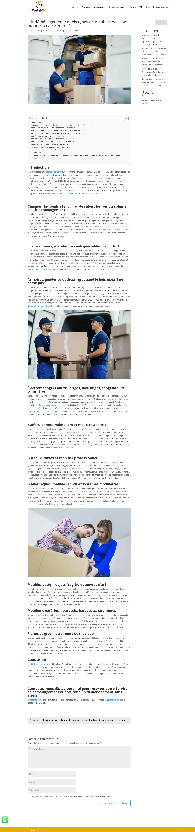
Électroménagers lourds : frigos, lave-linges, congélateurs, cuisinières (59, 131)
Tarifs (133, 7)
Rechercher (161, 20)
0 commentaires (71, 28)
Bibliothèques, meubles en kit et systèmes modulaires (53, 139)
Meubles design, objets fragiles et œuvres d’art (50, 142)
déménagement (53, 170)
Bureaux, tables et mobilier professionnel (48, 137)
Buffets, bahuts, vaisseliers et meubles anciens (50, 134)
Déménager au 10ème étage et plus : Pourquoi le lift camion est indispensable (154, 59)
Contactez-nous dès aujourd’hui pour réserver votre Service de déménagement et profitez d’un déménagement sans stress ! (78, 154)
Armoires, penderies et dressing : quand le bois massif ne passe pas (59, 128)
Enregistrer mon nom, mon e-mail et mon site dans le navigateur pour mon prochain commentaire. (72, 794)
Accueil (75, 7)
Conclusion (37, 151)
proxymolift (35, 28)
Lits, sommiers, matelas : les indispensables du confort (53, 126)
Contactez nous (160, 7)
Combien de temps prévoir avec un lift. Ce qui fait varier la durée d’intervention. (154, 80)
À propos (86, 7)
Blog (148, 7)
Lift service (98, 7)
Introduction (37, 120)
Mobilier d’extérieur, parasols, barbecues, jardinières (53, 145)
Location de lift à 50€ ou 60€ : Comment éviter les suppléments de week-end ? (154, 49)
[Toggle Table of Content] (125, 116)
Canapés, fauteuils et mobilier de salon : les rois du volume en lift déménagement (63, 123)
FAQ (140, 7)
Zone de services (116, 7)
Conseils (58, 28)
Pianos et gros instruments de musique (48, 148)
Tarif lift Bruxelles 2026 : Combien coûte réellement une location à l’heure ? (153, 70)
